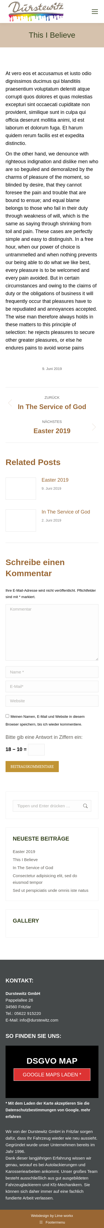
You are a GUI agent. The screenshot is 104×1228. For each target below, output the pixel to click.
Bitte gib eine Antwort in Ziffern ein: (44, 737)
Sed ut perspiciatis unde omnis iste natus (50, 890)
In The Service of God (66, 512)
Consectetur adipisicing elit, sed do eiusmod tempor (45, 879)
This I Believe (25, 859)
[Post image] (21, 489)
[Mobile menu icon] (94, 11)
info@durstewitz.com (39, 1020)
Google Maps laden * (52, 1075)
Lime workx (64, 1216)
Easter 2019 (55, 480)
